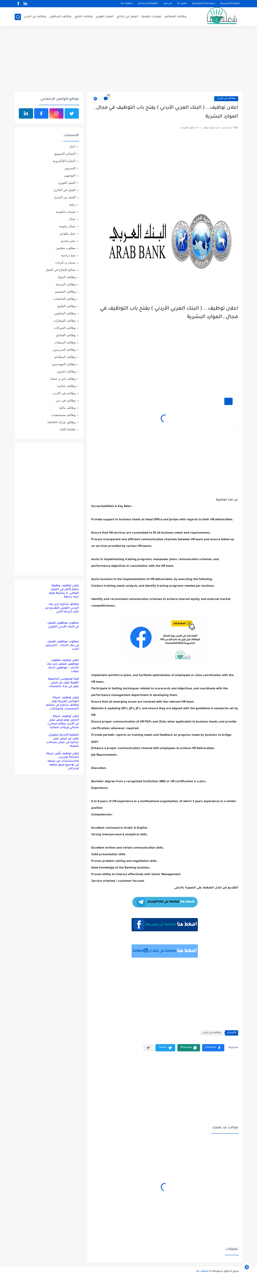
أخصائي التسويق (65, 153)
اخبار (72, 146)
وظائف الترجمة (66, 284)
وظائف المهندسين (64, 364)
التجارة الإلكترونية (64, 161)
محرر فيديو (68, 240)
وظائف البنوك (67, 277)
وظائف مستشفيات (63, 415)
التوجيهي (70, 175)
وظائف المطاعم (175, 16)
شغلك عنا (127, 3)
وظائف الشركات (65, 328)
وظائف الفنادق (66, 335)
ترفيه (72, 204)
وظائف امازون (66, 371)
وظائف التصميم (65, 291)
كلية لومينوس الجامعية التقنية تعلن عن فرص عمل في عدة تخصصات (63, 682)
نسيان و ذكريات (65, 262)
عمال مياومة (67, 226)
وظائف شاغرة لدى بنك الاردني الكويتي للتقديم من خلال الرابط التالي (62, 608)
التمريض (70, 168)
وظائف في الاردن (35, 16)
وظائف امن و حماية (63, 378)
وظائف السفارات (64, 320)
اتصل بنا (182, 3)
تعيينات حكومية (151, 16)
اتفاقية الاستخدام (148, 3)
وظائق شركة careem (62, 422)
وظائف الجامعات (65, 298)
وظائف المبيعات (65, 342)
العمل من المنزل (65, 197)
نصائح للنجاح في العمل (61, 269)
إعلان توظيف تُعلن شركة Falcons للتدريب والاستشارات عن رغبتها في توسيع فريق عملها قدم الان (62, 761)
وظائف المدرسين (64, 349)
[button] (213, 1047)
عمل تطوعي (67, 233)
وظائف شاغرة (66, 386)
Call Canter (68, 429)
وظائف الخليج (83, 16)
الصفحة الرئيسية (230, 3)
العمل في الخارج (127, 16)
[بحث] (18, 17)
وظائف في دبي (66, 400)
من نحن (167, 3)
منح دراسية (68, 255)
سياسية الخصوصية (203, 3)
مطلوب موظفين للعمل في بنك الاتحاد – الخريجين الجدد (62, 645)
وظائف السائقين (60, 16)
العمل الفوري (105, 16)
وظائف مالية (67, 407)
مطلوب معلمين (66, 248)
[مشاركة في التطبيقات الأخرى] (148, 1047)
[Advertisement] (128, 59)
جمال (72, 219)
